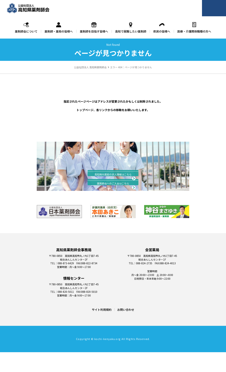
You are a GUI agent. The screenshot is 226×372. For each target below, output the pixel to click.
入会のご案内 (113, 196)
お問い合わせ (125, 329)
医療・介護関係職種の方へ (194, 27)
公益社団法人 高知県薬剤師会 (90, 67)
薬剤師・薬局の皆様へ (58, 27)
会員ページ (215, 8)
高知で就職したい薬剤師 (130, 27)
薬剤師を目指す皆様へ (94, 27)
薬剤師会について (26, 27)
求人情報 (113, 177)
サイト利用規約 (102, 329)
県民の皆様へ (161, 27)
